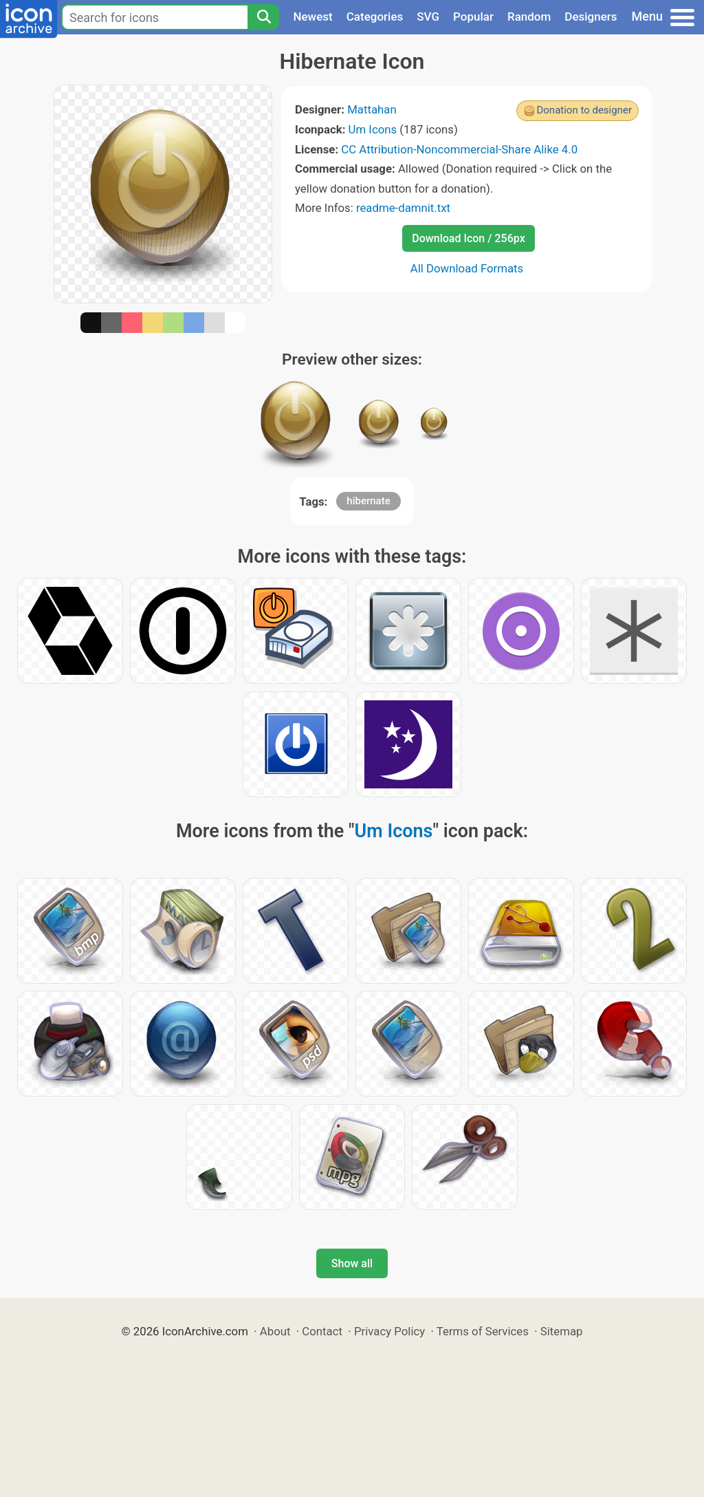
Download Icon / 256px (468, 238)
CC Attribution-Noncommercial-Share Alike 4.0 (459, 149)
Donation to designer (584, 110)
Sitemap (561, 1331)
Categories (375, 16)
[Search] (263, 17)
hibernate (368, 501)
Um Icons (373, 129)
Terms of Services (483, 1331)
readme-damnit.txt (403, 208)
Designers (590, 16)
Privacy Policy (389, 1331)
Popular (473, 16)
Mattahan (372, 109)
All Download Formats (467, 268)
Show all (352, 1263)
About (275, 1331)
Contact (322, 1331)
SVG (428, 16)
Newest (312, 16)
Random (529, 16)
